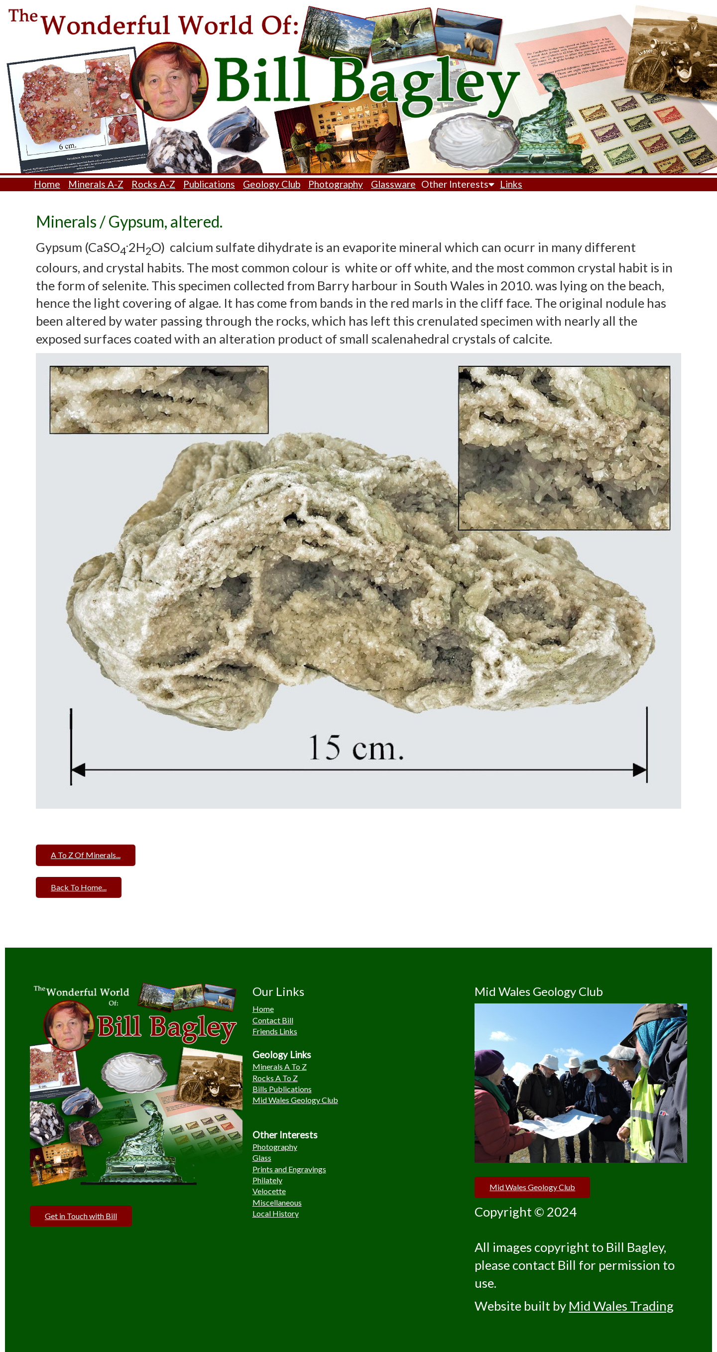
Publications (209, 184)
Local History (275, 1213)
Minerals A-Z (95, 184)
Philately (267, 1180)
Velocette (269, 1191)
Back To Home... (79, 887)
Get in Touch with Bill (81, 1216)
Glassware (393, 184)
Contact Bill (272, 1020)
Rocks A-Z (153, 184)
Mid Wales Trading (621, 1305)
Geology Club (271, 184)
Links (511, 184)
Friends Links (274, 1031)
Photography (335, 184)
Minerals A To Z (279, 1066)
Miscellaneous (277, 1202)
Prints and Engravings (289, 1169)
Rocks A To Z (275, 1078)
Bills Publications (282, 1089)
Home (47, 184)
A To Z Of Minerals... (85, 855)
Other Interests (457, 184)
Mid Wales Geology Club (295, 1100)
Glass (261, 1157)
